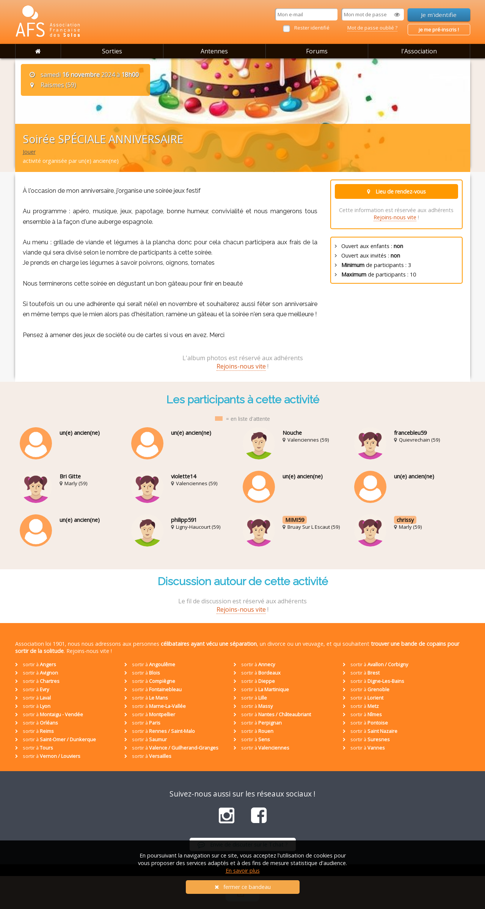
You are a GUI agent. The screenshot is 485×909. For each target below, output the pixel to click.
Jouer (29, 151)
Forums (317, 51)
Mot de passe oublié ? (372, 27)
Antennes (214, 51)
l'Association (419, 51)
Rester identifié (312, 27)
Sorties (112, 51)
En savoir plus (243, 870)
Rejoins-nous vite (395, 217)
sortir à (35, 664)
